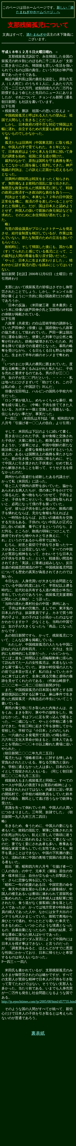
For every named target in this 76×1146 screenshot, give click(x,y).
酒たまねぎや (36, 34)
